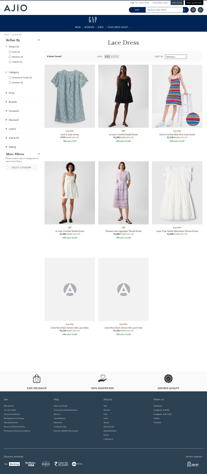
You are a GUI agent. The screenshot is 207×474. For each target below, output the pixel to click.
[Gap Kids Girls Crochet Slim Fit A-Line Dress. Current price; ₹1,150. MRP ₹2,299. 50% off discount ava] (177, 104)
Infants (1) (17, 61)
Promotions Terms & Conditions (17, 431)
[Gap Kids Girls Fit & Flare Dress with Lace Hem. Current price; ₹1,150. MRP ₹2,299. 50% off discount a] (70, 297)
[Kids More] (106, 27)
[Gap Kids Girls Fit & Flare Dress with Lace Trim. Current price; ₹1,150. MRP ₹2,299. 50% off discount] (123, 297)
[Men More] (82, 27)
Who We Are (9, 406)
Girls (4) (16, 51)
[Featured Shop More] (130, 27)
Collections (108, 439)
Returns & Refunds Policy (14, 426)
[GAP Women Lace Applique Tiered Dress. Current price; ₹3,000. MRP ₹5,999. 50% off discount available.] (123, 200)
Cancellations (59, 418)
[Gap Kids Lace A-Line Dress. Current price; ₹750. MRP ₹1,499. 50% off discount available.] (70, 104)
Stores (106, 422)
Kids (105, 414)
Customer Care (160, 2)
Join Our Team (10, 410)
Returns (57, 414)
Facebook (157, 406)
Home (6, 34)
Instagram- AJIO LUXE (162, 414)
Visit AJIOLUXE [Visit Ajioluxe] (194, 2)
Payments (58, 422)
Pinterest (157, 422)
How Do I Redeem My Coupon (66, 431)
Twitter (156, 418)
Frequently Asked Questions (65, 410)
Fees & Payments (11, 422)
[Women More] (96, 27)
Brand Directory (110, 431)
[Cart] (200, 10)
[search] (186, 10)
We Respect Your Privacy (14, 418)
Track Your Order (61, 406)
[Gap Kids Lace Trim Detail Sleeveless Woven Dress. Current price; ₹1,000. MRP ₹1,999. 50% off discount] (177, 198)
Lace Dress (17, 34)
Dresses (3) (17, 82)
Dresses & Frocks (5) (22, 77)
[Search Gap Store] (167, 10)
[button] (23, 40)
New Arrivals (109, 426)
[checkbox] (24, 51)
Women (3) (17, 56)
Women (107, 410)
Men (105, 406)
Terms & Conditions (12, 414)
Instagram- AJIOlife (161, 410)
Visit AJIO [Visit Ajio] (177, 2)
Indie (106, 418)
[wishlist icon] (193, 10)
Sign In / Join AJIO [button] (139, 2)
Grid (99, 56)
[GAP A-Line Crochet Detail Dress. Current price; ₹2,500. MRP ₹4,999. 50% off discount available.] (123, 104)
